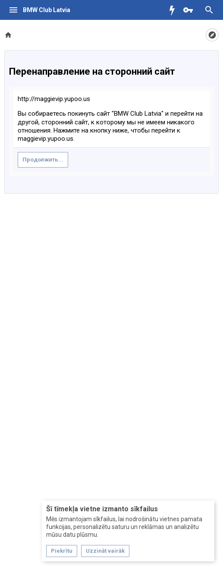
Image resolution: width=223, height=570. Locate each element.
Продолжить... (42, 159)
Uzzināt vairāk (105, 551)
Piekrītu (61, 551)
